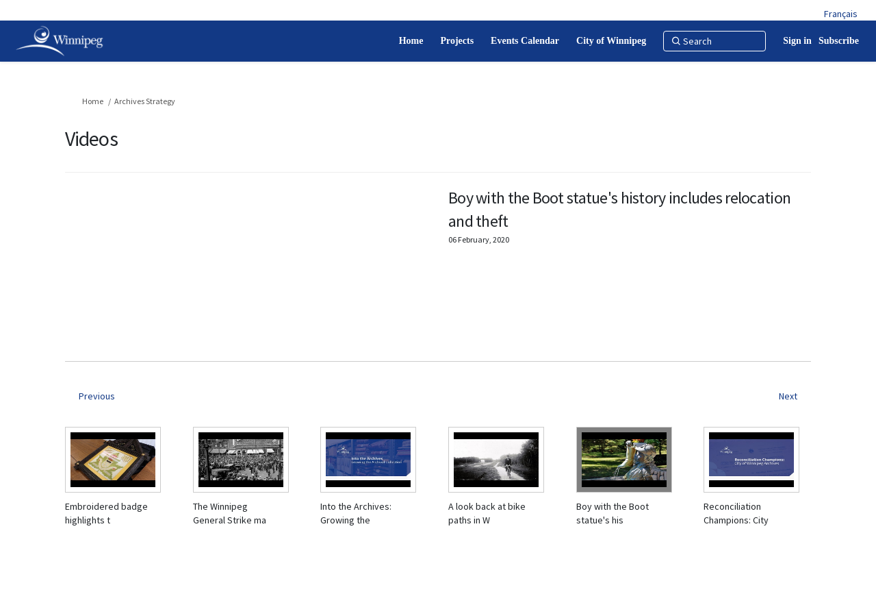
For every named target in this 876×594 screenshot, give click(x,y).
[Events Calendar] (525, 41)
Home (92, 101)
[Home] (411, 41)
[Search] (714, 41)
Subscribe (839, 41)
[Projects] (457, 41)
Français (841, 14)
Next (788, 396)
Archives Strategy (144, 101)
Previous (97, 396)
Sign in (797, 41)
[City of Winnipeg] (611, 41)
